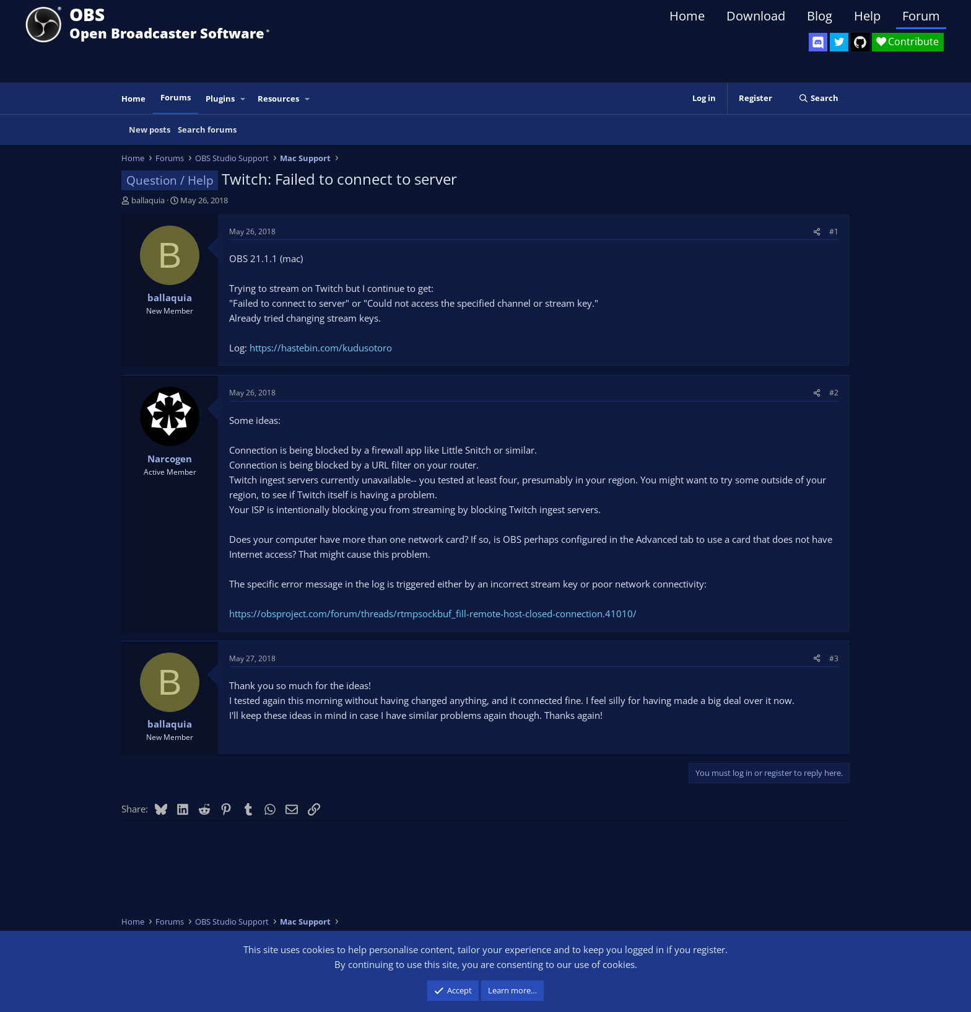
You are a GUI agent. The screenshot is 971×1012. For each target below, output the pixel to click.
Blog (819, 15)
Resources (278, 98)
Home (687, 15)
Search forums (207, 129)
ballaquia (148, 200)
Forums (175, 97)
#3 (833, 658)
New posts (149, 129)
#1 (833, 231)
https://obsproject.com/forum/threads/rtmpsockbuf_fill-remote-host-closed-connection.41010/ (433, 613)
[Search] (818, 98)
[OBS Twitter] (839, 42)
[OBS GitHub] (860, 42)
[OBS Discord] (818, 42)
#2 (833, 392)
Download (755, 15)
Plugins (220, 98)
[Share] (817, 231)
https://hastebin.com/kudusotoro (321, 347)
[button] (243, 99)
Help (867, 15)
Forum (921, 15)
